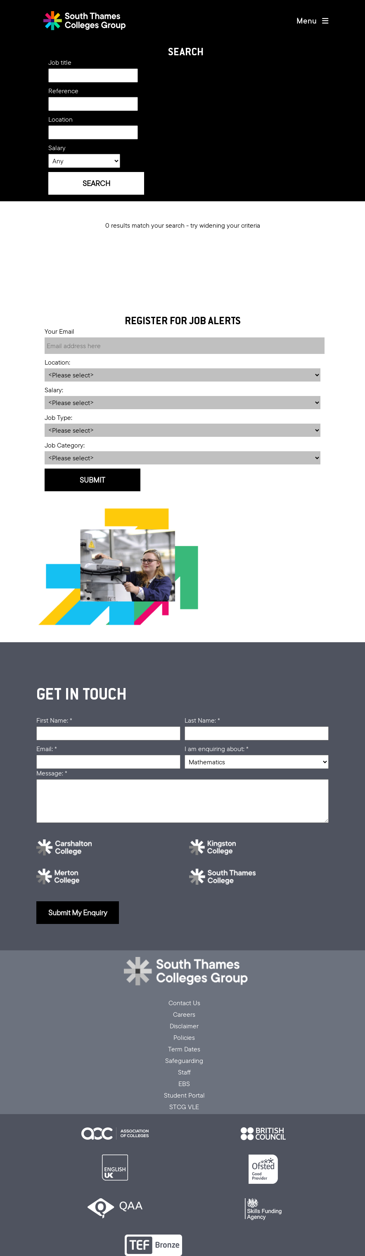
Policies (184, 1037)
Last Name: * (202, 720)
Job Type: (58, 417)
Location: (57, 362)
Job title (59, 62)
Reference (63, 91)
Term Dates (184, 1049)
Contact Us (184, 1003)
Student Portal (184, 1095)
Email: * (46, 749)
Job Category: (65, 445)
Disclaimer (184, 1026)
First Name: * (54, 720)
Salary (57, 148)
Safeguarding (184, 1060)
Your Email (59, 331)
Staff (184, 1072)
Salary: (54, 390)
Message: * (51, 773)
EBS (184, 1083)
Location (60, 119)
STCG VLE (184, 1107)
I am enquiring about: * (217, 749)
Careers (184, 1014)
